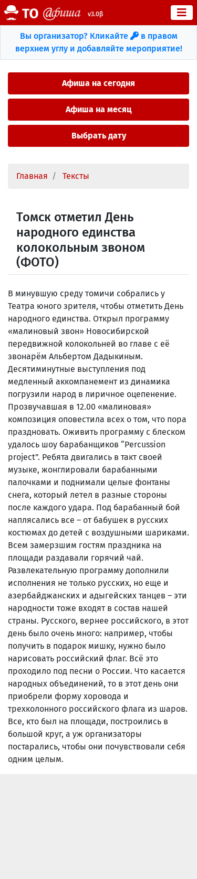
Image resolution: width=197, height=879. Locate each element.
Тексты (76, 176)
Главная (32, 176)
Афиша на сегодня (98, 83)
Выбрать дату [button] (98, 136)
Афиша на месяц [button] (99, 109)
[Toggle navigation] (182, 12)
